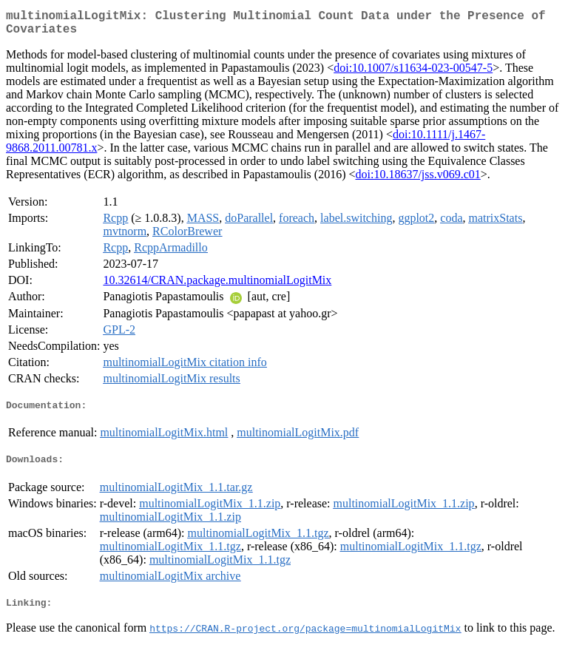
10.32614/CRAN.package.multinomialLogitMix (217, 286)
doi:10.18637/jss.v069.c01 (417, 180)
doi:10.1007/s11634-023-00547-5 (413, 73)
